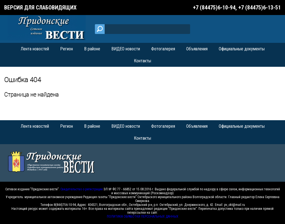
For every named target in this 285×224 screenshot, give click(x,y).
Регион (66, 48)
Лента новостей (35, 48)
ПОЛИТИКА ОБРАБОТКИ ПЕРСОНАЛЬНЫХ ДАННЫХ (142, 216)
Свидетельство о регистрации (81, 189)
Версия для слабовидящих (40, 7)
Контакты (142, 60)
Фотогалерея (163, 48)
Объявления (197, 48)
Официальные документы (242, 48)
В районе (92, 48)
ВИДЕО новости (125, 48)
